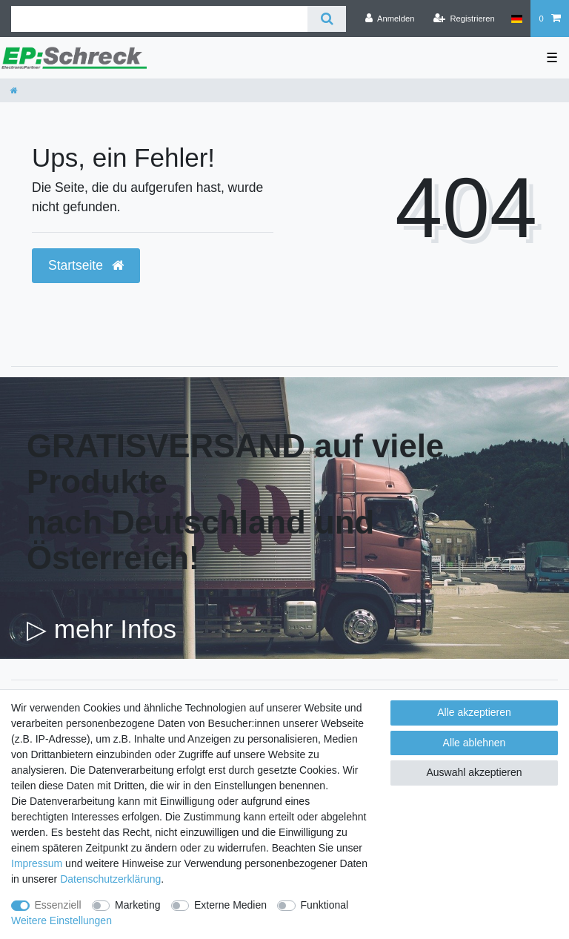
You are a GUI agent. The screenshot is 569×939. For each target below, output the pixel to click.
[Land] (516, 18)
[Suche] (326, 19)
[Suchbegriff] (159, 19)
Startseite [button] (86, 265)
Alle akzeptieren (474, 712)
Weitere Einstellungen (61, 920)
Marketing (137, 905)
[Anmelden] (390, 18)
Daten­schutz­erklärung (110, 879)
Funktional (325, 905)
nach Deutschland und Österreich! (200, 540)
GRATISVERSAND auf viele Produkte (235, 464)
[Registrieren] (464, 18)
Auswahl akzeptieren (474, 772)
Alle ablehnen (474, 743)
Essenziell (58, 905)
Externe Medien (230, 905)
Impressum (36, 863)
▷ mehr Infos (101, 628)
